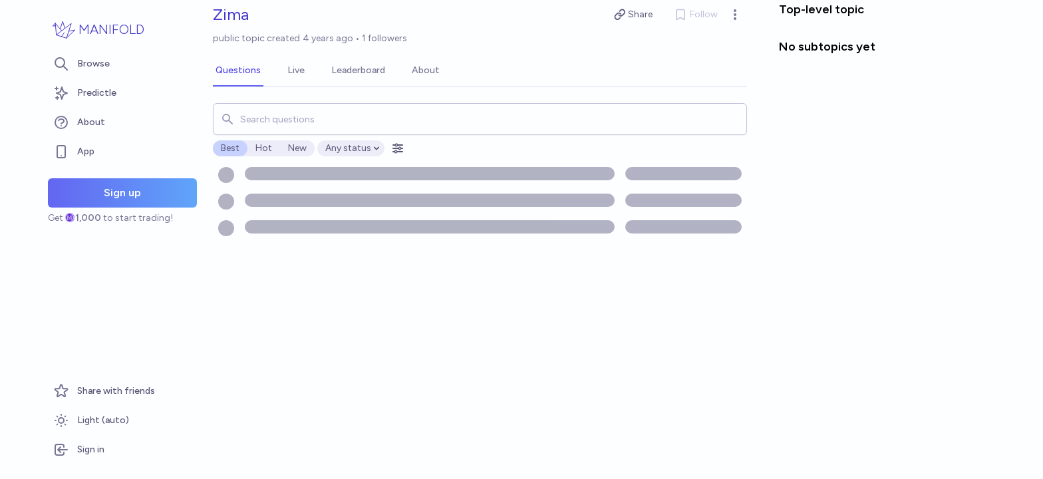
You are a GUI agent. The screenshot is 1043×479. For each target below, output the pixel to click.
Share (633, 15)
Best (230, 148)
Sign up (122, 192)
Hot (263, 148)
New (297, 148)
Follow (696, 14)
